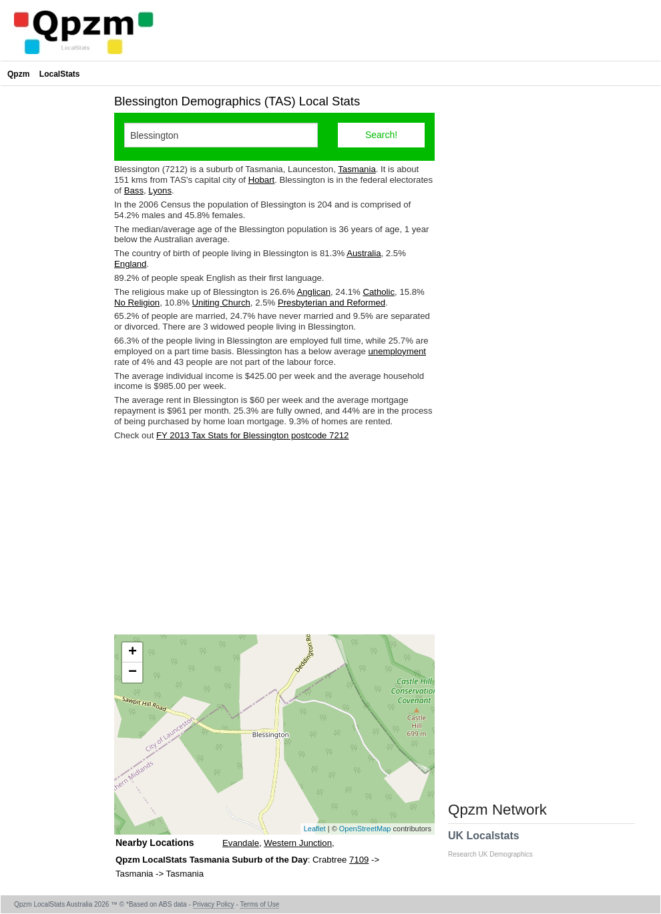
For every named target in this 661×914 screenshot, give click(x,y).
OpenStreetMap (365, 829)
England (130, 264)
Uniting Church (221, 303)
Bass (134, 190)
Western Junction (298, 843)
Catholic (379, 292)
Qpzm (18, 74)
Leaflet (315, 829)
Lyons (160, 190)
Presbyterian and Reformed (331, 303)
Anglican (313, 292)
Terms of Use (259, 904)
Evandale (240, 843)
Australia (364, 253)
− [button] (132, 672)
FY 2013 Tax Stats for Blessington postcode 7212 (252, 435)
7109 (359, 860)
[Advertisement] (274, 537)
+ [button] (132, 652)
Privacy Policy (213, 904)
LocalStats (59, 74)
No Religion (137, 303)
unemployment (397, 351)
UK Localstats (497, 844)
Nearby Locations (155, 842)
